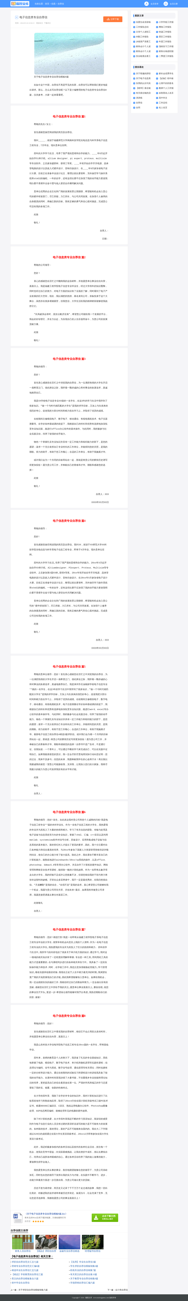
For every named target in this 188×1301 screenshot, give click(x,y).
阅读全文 (39, 23)
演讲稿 (139, 98)
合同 (138, 107)
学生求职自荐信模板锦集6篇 (84, 1266)
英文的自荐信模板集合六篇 (25, 1278)
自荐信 (61, 4)
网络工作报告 (165, 27)
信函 (53, 4)
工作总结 (163, 103)
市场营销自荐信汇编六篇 (82, 1283)
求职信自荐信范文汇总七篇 (25, 1262)
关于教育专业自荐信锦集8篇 (84, 1278)
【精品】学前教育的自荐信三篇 (27, 1274)
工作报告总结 (142, 27)
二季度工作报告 (166, 56)
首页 (47, 4)
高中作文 (163, 98)
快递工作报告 (165, 32)
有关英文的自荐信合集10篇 (83, 1274)
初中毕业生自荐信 (21, 1283)
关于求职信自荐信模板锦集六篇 (33, 1290)
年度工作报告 (165, 41)
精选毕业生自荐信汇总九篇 (25, 1270)
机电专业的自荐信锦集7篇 (83, 1270)
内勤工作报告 (142, 37)
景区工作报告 (165, 37)
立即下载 (115, 19)
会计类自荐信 (121, 1290)
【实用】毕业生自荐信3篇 (83, 1262)
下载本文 (47, 23)
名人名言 (163, 107)
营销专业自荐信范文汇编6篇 (26, 1266)
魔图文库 (88, 1298)
